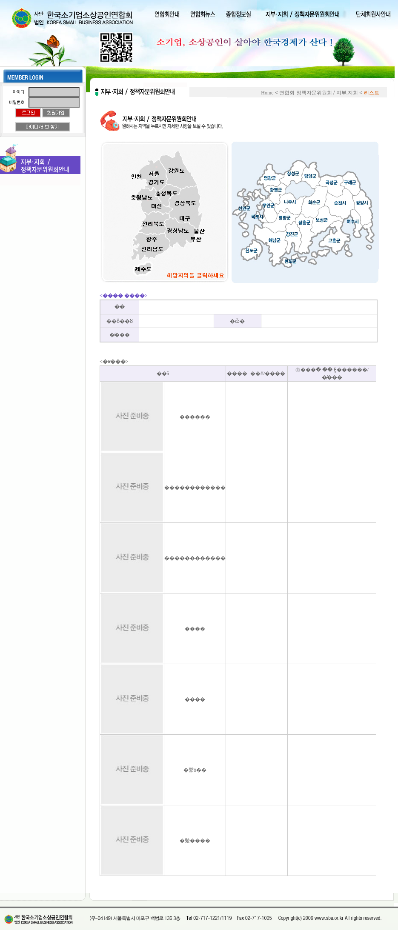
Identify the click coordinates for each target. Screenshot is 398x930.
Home (267, 93)
